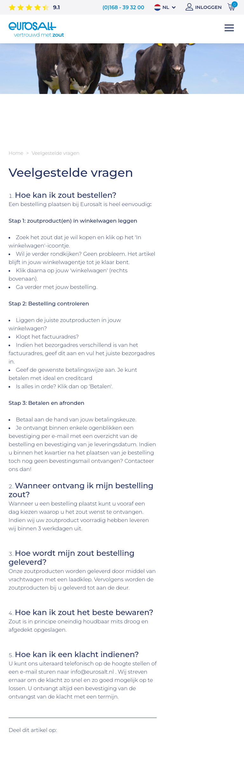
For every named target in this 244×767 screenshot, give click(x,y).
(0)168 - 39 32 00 (123, 7)
